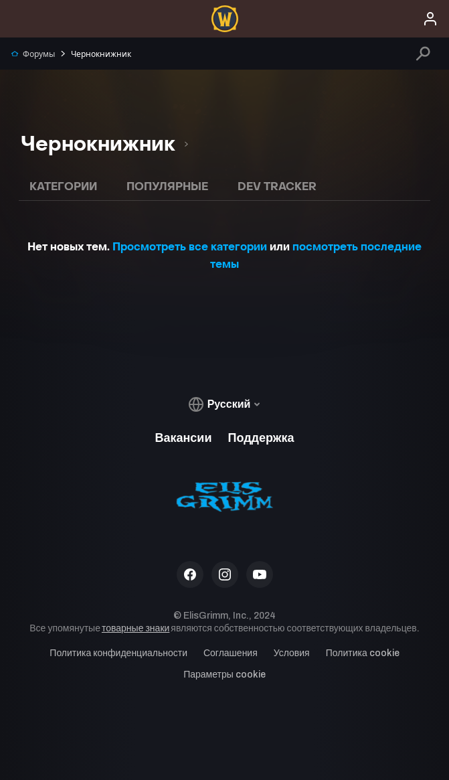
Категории (63, 186)
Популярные (167, 186)
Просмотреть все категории (189, 247)
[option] (99, 144)
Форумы (33, 54)
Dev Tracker (277, 186)
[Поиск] (423, 53)
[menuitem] (224, 19)
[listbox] (104, 144)
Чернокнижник (95, 54)
